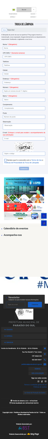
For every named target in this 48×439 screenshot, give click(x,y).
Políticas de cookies (40, 387)
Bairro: (10, 96)
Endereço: (11, 79)
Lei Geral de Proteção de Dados (34, 393)
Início (4, 30)
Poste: (5, 113)
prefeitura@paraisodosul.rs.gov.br (31, 364)
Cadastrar (35, 304)
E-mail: (24, 134)
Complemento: (8, 104)
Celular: (5, 70)
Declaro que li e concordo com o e (23, 161)
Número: (10, 87)
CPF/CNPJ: (14, 53)
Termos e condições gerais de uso (35, 385)
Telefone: (6, 61)
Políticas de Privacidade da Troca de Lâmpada (21, 163)
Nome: (10, 44)
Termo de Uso (36, 160)
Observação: (7, 122)
